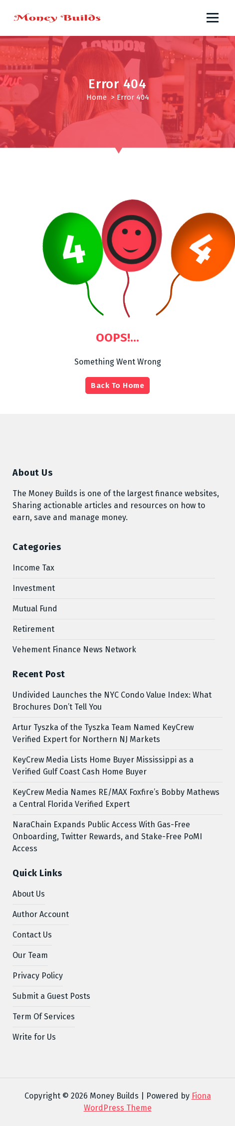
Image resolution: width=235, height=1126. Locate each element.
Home (96, 97)
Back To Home (117, 385)
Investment (33, 588)
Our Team (30, 955)
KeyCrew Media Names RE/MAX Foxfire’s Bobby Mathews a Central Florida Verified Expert (116, 798)
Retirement (33, 629)
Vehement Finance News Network (74, 649)
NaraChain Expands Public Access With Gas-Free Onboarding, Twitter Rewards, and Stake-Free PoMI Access (107, 836)
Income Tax (33, 567)
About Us (28, 894)
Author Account (40, 914)
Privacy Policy (37, 975)
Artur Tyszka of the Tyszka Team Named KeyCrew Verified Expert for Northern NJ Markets (103, 733)
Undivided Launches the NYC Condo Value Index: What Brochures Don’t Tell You (112, 701)
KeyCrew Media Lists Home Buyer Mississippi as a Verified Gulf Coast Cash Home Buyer (103, 765)
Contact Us (32, 934)
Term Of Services (43, 1016)
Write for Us (34, 1037)
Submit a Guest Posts (51, 996)
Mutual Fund (34, 608)
